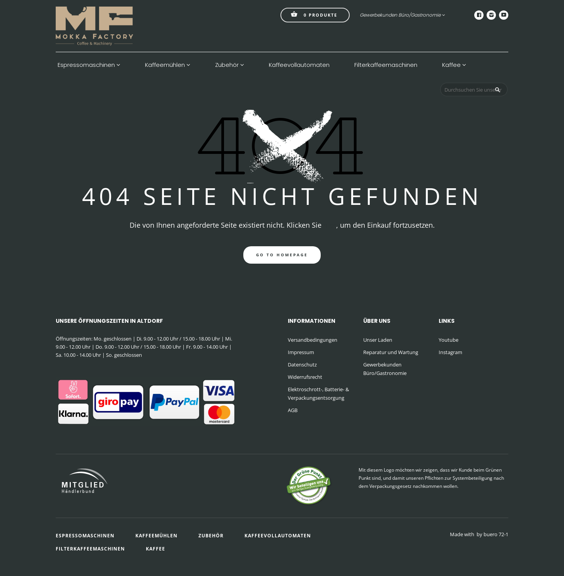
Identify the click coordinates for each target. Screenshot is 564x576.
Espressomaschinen (89, 64)
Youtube (448, 339)
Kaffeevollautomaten (299, 64)
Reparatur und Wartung (390, 352)
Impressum (301, 352)
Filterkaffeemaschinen (385, 64)
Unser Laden (377, 339)
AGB (292, 410)
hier (329, 225)
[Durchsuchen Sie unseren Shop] (474, 89)
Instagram (450, 352)
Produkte (314, 14)
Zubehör (229, 64)
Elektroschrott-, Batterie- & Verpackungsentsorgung (318, 393)
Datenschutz (302, 364)
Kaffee (454, 64)
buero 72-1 (496, 534)
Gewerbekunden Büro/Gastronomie (402, 15)
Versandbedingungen (312, 339)
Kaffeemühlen (167, 64)
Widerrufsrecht (305, 376)
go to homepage (282, 254)
